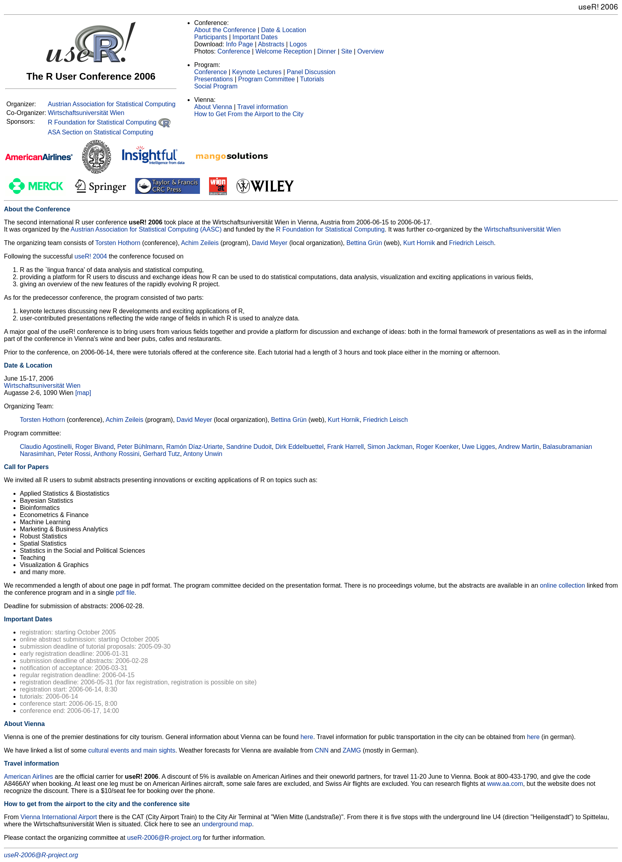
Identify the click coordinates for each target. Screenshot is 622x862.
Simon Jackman (390, 446)
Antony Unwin (203, 453)
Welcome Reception (283, 51)
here (306, 737)
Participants (210, 37)
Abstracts (271, 44)
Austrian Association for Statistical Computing (111, 104)
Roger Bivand (94, 446)
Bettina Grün (364, 242)
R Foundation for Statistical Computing (109, 122)
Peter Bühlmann (140, 446)
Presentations (213, 79)
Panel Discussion (311, 72)
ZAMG (352, 750)
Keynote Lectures (257, 72)
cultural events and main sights (131, 750)
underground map (227, 824)
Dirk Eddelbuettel (299, 446)
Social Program (215, 86)
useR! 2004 (91, 256)
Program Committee (266, 79)
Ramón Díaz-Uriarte (194, 446)
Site (346, 51)
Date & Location (283, 30)
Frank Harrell (345, 446)
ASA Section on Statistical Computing (100, 132)
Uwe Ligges (478, 446)
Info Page (239, 44)
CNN (322, 750)
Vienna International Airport (59, 817)
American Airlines (28, 776)
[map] (83, 392)
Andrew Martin (518, 446)
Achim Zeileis (200, 242)
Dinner (326, 51)
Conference (233, 51)
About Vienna (213, 106)
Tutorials (312, 79)
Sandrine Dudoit (249, 446)
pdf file (125, 592)
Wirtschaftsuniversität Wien (86, 112)
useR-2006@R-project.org (164, 837)
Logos (298, 44)
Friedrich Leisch (471, 242)
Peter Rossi (74, 453)
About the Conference (225, 30)
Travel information (262, 106)
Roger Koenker (437, 446)
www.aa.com (505, 783)
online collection (562, 585)
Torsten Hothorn (117, 242)
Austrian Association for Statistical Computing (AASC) (146, 229)
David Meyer (270, 242)
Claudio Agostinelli (46, 446)
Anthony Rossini (117, 453)
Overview (370, 51)
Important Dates (255, 37)
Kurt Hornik (419, 242)
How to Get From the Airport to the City (248, 114)
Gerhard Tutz (161, 453)
